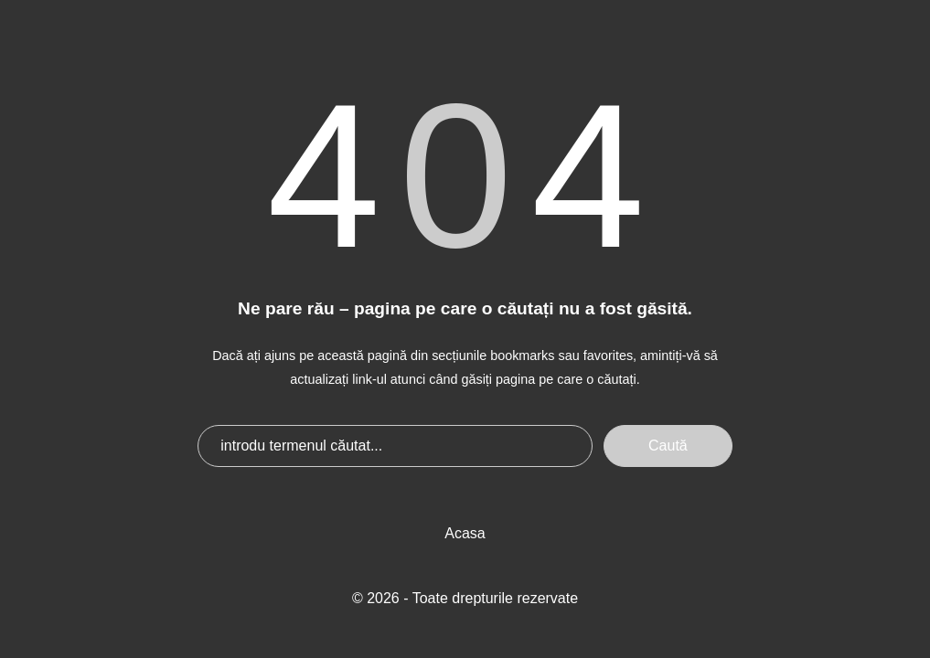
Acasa (464, 533)
